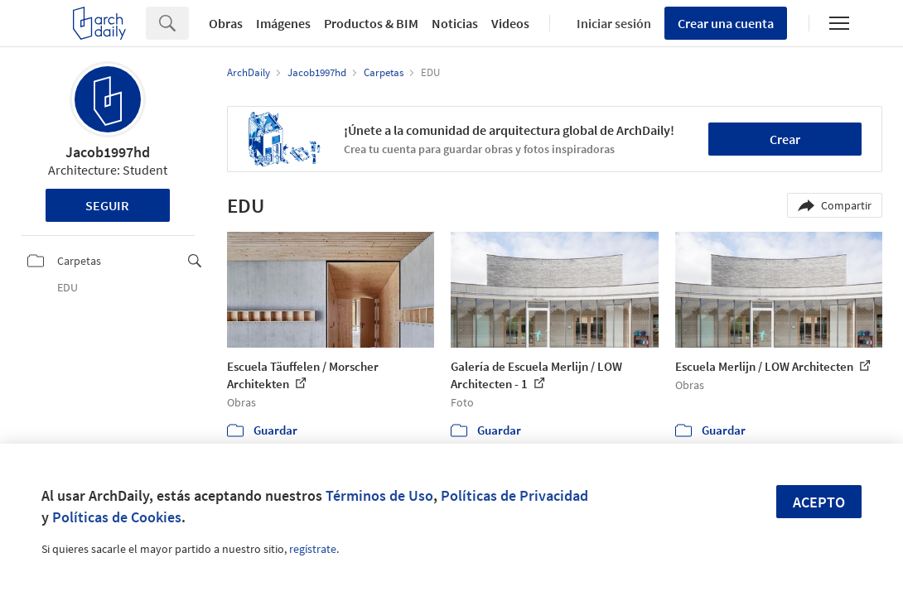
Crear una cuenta (726, 23)
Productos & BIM (371, 23)
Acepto (819, 502)
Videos (510, 23)
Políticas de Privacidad (514, 495)
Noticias (455, 23)
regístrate (312, 548)
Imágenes (283, 23)
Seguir (107, 205)
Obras (226, 23)
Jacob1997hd (107, 151)
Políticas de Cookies (116, 516)
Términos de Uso (379, 495)
